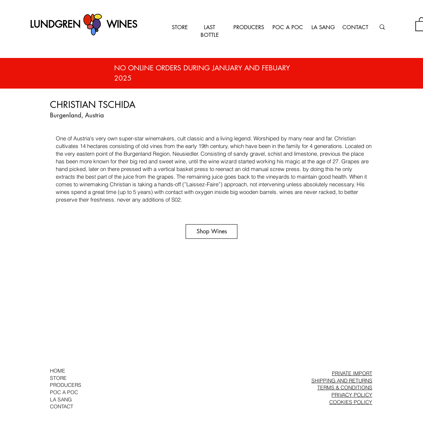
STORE (180, 27)
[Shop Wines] (211, 231)
